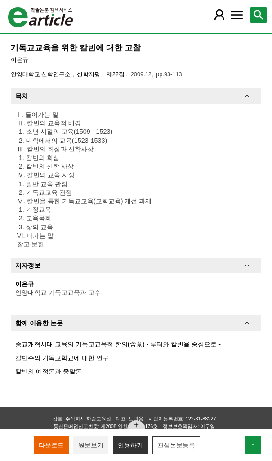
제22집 (116, 74)
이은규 (19, 59)
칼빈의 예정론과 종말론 (48, 371)
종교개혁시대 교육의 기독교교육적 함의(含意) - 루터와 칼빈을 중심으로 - (118, 344)
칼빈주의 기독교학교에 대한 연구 (62, 357)
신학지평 (89, 74)
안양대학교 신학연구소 (41, 74)
